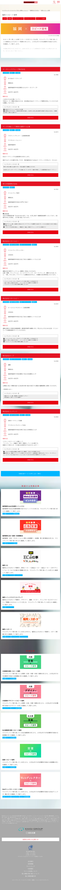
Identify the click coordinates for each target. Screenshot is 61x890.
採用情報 (30, 864)
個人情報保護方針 (30, 876)
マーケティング (18, 18)
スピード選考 (41, 18)
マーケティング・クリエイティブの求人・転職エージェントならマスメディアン (31, 880)
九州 (4, 18)
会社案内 (30, 861)
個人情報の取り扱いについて (30, 874)
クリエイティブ (30, 18)
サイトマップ (30, 866)
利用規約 (30, 869)
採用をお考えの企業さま (30, 839)
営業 (9, 18)
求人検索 (54, 3)
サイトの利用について (30, 871)
